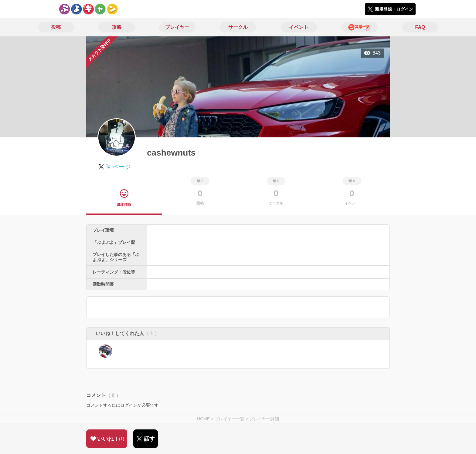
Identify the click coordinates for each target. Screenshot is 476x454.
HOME (203, 418)
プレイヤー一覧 (229, 418)
